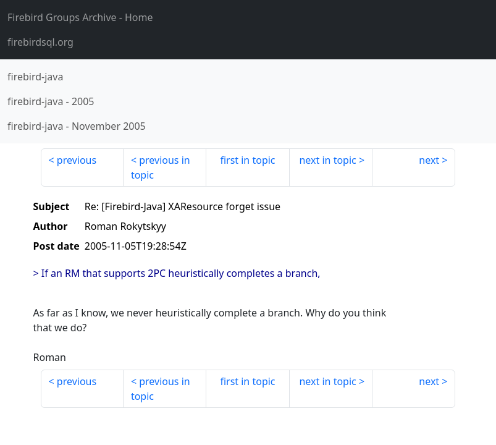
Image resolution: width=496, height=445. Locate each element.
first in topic (247, 160)
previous (76, 160)
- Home (80, 17)
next (429, 160)
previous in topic (160, 167)
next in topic (327, 160)
